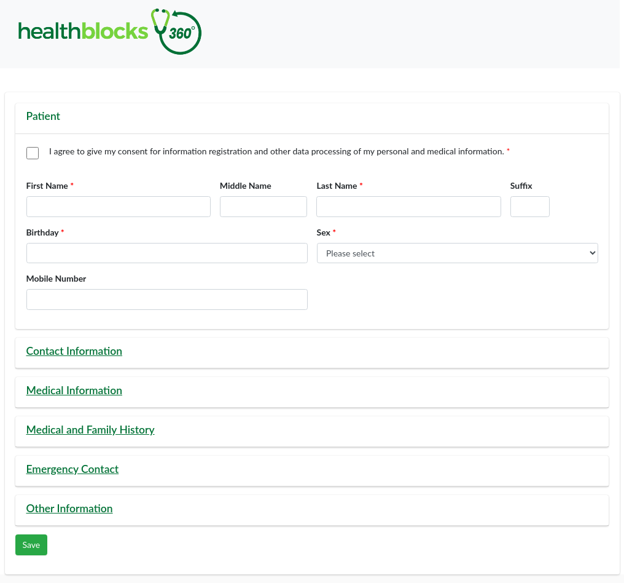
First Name (47, 185)
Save (32, 544)
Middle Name (245, 185)
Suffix (521, 185)
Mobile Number (56, 278)
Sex (323, 232)
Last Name (336, 185)
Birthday (42, 232)
